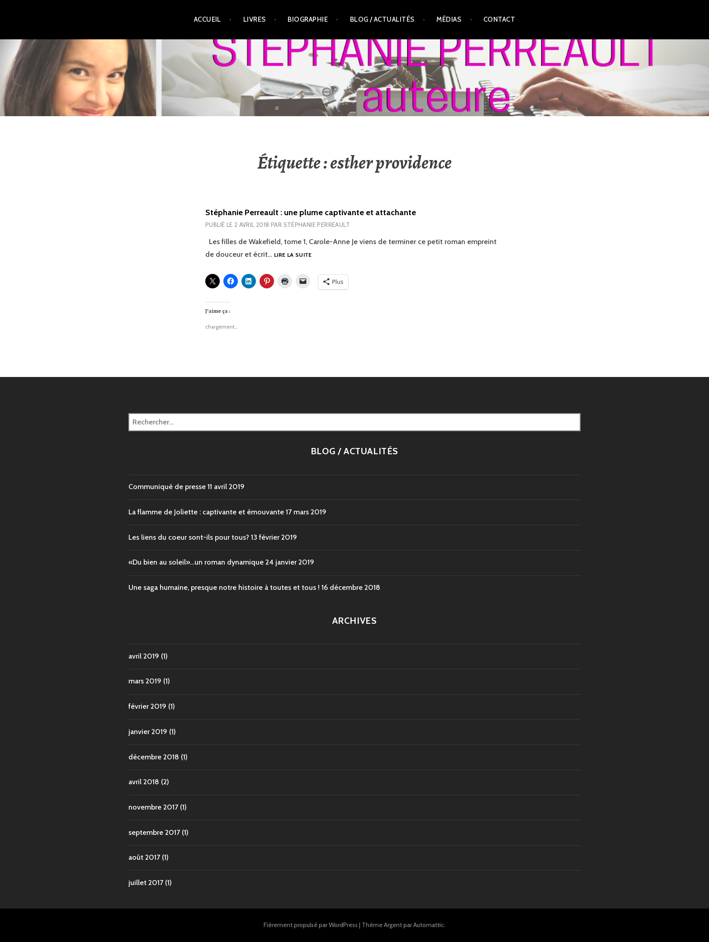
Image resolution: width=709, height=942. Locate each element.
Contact (499, 19)
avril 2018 (143, 781)
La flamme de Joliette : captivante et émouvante (206, 512)
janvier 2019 (147, 731)
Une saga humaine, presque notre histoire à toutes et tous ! (224, 587)
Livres (254, 19)
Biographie (308, 19)
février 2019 (147, 706)
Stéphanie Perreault (317, 224)
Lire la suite (293, 255)
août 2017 (144, 857)
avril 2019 (143, 656)
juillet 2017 (145, 882)
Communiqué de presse (167, 486)
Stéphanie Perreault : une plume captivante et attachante (310, 212)
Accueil (207, 19)
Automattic (428, 925)
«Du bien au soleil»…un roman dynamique (196, 562)
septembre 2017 (154, 832)
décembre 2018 (153, 757)
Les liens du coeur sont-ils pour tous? (188, 537)
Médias (448, 19)
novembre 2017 (153, 807)
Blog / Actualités (382, 19)
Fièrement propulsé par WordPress (311, 925)
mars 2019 (144, 681)
